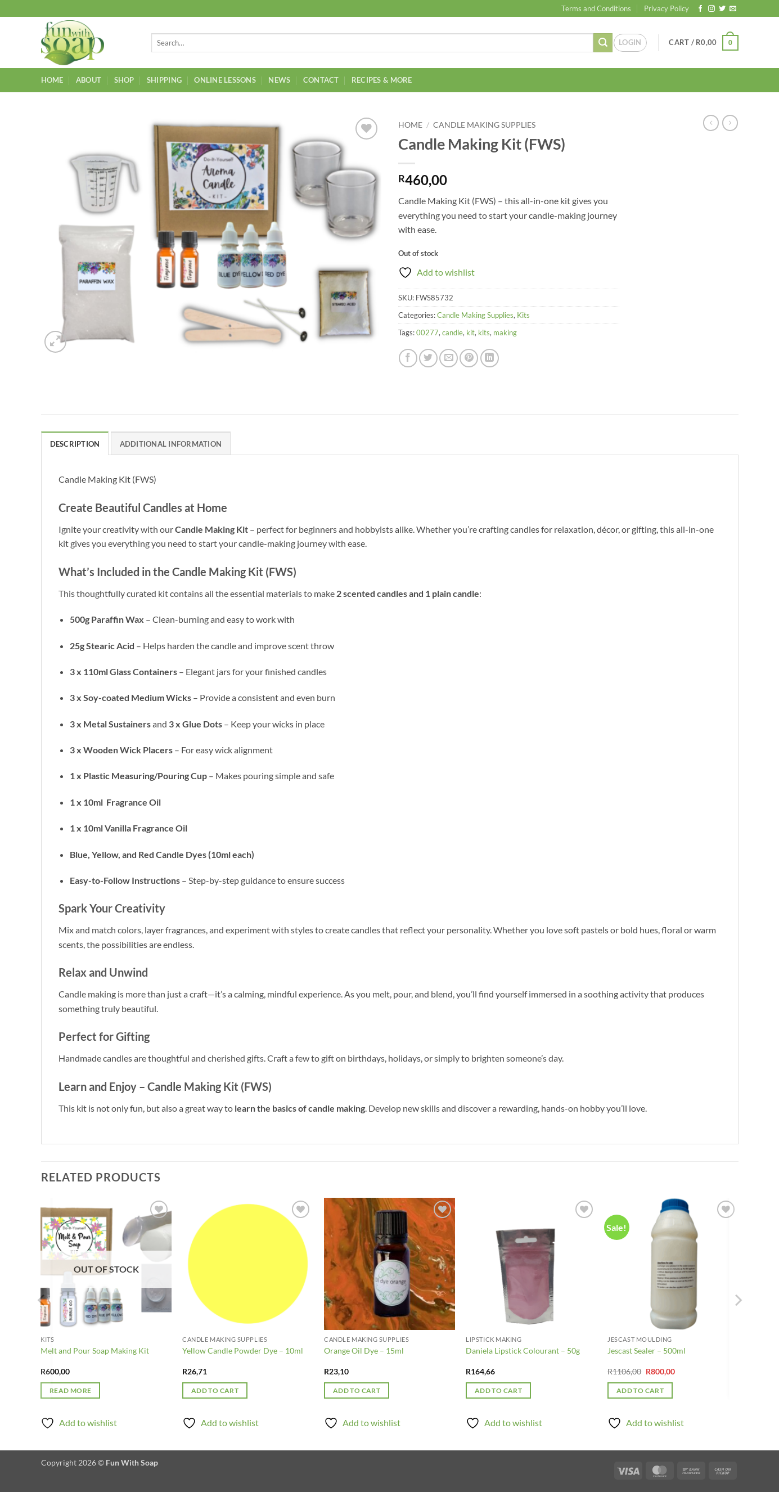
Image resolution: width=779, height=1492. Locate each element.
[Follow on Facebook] (700, 9)
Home (52, 79)
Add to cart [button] (214, 1390)
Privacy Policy (666, 8)
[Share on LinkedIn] (489, 358)
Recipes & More (382, 79)
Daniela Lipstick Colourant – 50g (523, 1350)
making (505, 332)
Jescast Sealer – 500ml (646, 1350)
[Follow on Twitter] (722, 9)
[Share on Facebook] (408, 358)
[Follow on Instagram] (711, 9)
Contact (321, 79)
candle (452, 332)
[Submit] (603, 42)
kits (484, 332)
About (88, 79)
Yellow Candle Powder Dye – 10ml (242, 1350)
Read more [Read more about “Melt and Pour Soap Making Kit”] (70, 1390)
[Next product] (711, 123)
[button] (630, 43)
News (279, 79)
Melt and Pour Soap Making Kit (94, 1350)
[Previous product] (730, 123)
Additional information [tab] (171, 443)
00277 (427, 332)
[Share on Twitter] (428, 358)
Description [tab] (75, 443)
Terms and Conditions (596, 8)
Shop (124, 79)
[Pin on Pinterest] (469, 358)
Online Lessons (225, 79)
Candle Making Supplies (484, 124)
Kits (523, 315)
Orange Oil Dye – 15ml (364, 1350)
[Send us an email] (733, 9)
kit (470, 332)
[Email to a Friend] (448, 358)
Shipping (164, 79)
